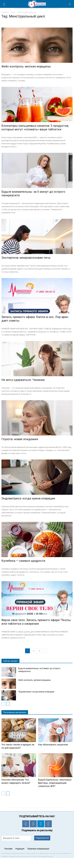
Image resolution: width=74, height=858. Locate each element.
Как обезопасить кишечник (53, 744)
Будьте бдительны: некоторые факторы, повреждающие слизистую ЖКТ (54, 783)
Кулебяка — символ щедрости (23, 560)
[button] (70, 4)
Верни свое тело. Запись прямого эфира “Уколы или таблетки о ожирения (36, 621)
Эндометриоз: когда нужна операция (28, 498)
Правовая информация (38, 849)
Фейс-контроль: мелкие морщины (26, 66)
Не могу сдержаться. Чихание (23, 380)
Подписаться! (42, 838)
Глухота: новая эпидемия (19, 439)
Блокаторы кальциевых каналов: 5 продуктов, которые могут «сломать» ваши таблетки (35, 127)
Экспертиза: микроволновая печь (25, 257)
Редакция (19, 849)
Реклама (8, 849)
